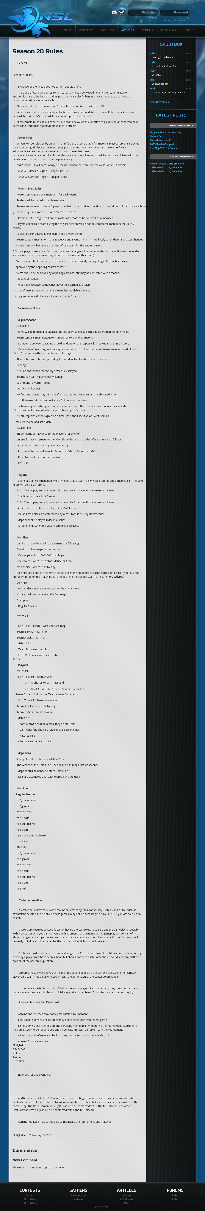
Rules (175, 1199)
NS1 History (30, 1203)
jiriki (152, 79)
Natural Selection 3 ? (160, 140)
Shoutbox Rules (159, 102)
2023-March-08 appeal (162, 144)
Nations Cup (156, 136)
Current (29, 1195)
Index (175, 1195)
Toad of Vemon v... (160, 163)
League (188, 30)
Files (126, 1203)
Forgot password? (175, 20)
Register (183, 17)
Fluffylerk (18, 1135)
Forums (147, 30)
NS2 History (30, 1199)
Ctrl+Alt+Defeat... (159, 167)
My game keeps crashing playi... (166, 132)
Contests (86, 30)
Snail (152, 88)
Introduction (78, 1195)
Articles (127, 30)
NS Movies (126, 1199)
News (68, 30)
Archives (78, 1199)
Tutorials (168, 30)
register (36, 1167)
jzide (152, 53)
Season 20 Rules (38, 51)
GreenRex (178, 163)
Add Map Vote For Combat (164, 148)
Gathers (107, 30)
